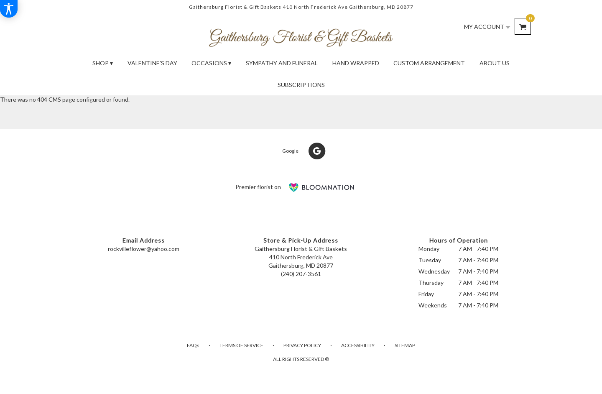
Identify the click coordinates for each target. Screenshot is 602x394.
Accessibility (358, 345)
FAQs (193, 345)
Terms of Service (241, 345)
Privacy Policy (302, 345)
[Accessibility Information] (9, 9)
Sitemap (405, 345)
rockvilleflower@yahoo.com (143, 248)
